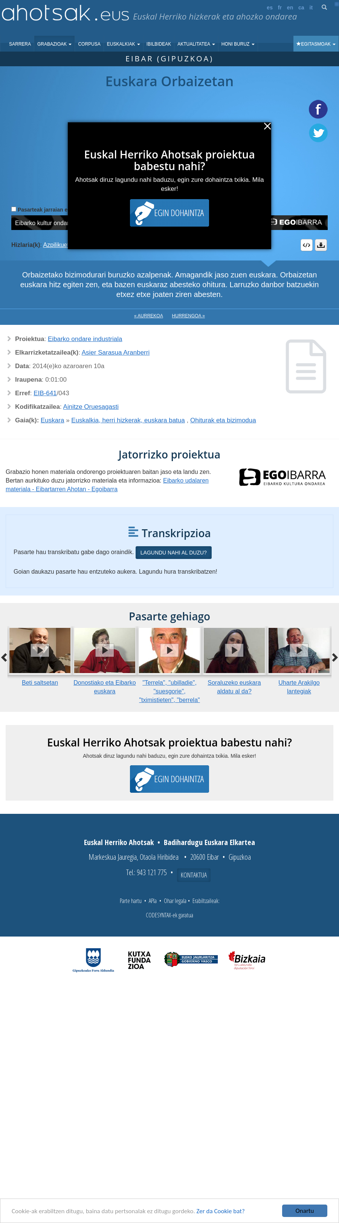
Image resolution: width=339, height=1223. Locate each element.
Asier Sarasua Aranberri (116, 352)
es (270, 8)
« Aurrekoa (148, 315)
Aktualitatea (196, 44)
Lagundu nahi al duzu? (173, 553)
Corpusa (89, 44)
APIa (153, 901)
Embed (307, 245)
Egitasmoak (316, 44)
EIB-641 (45, 393)
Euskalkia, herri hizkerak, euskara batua (128, 420)
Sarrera (20, 44)
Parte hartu (131, 901)
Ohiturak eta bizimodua (223, 420)
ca (301, 8)
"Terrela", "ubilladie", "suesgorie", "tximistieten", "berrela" (169, 691)
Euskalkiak (123, 44)
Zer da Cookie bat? (221, 1211)
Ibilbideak (159, 44)
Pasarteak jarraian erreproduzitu (58, 210)
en (290, 8)
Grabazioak (54, 44)
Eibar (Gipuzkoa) (169, 58)
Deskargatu (321, 245)
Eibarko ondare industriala (85, 339)
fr (280, 8)
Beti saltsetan (40, 682)
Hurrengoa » (188, 315)
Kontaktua (194, 874)
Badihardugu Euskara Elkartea (209, 842)
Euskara (52, 420)
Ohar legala (175, 901)
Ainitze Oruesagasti (91, 406)
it (311, 8)
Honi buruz (238, 44)
